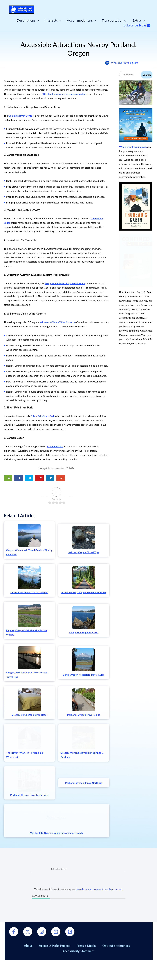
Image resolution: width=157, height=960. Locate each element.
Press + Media (86, 945)
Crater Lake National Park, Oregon (29, 592)
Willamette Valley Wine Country (57, 322)
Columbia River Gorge (20, 115)
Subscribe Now (137, 25)
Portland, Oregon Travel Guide (83, 714)
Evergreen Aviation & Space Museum (65, 283)
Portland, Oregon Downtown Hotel (29, 794)
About (28, 945)
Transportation (112, 20)
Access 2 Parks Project (54, 945)
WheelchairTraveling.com (124, 62)
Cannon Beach (55, 446)
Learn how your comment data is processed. (99, 889)
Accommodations (80, 20)
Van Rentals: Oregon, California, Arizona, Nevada (56, 832)
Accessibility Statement (78, 951)
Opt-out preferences (116, 945)
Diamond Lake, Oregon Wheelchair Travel (83, 592)
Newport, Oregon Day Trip (83, 632)
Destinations (26, 20)
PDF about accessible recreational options (64, 93)
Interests (51, 20)
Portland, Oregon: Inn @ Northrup (83, 782)
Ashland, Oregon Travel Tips (83, 552)
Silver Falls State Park (43, 416)
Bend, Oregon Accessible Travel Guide (84, 674)
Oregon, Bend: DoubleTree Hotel (29, 714)
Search (147, 74)
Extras (137, 20)
